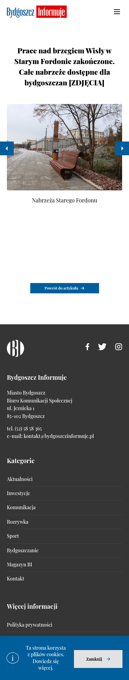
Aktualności (20, 479)
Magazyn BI (19, 564)
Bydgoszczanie (23, 550)
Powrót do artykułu (61, 288)
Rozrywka (17, 522)
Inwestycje (18, 493)
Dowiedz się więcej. (46, 664)
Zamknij (94, 659)
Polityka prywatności (29, 624)
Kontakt (15, 578)
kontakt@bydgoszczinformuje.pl (59, 436)
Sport (13, 536)
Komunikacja (21, 507)
